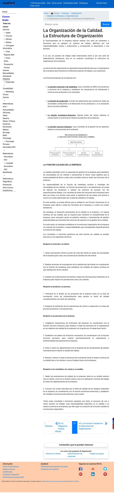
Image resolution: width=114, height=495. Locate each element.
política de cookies (73, 481)
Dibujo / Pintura (9, 121)
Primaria (6, 144)
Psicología (7, 138)
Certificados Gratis (70, 3)
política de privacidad (60, 481)
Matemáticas (8, 104)
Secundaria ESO (9, 147)
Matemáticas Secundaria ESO (8, 156)
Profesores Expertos (11, 474)
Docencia (6, 124)
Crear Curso (35, 6)
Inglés (8, 33)
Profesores (83, 3)
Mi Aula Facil (102, 3)
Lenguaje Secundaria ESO (8, 166)
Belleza (5, 130)
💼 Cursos (55, 13)
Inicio (4, 11)
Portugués (10, 45)
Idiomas (6, 30)
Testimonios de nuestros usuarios (54, 466)
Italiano (9, 42)
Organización (76, 13)
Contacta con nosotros (50, 469)
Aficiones (6, 113)
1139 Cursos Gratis (38, 3)
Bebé (5, 135)
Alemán (9, 39)
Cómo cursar (57, 3)
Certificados (7, 472)
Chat (48, 3)
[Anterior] (63, 427)
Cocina (5, 94)
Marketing (10, 92)
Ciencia (6, 97)
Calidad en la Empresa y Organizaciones (62, 16)
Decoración (7, 127)
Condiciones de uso (47, 481)
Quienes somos (9, 469)
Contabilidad (8, 88)
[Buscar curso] (70, 24)
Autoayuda (7, 76)
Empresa (6, 79)
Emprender (10, 82)
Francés (9, 36)
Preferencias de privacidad (13, 477)
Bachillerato (7, 172)
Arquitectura (7, 190)
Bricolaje (6, 132)
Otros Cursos (8, 188)
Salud (5, 115)
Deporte (6, 118)
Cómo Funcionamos (11, 466)
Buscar (106, 24)
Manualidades (8, 73)
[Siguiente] (93, 427)
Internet (6, 70)
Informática (7, 48)
